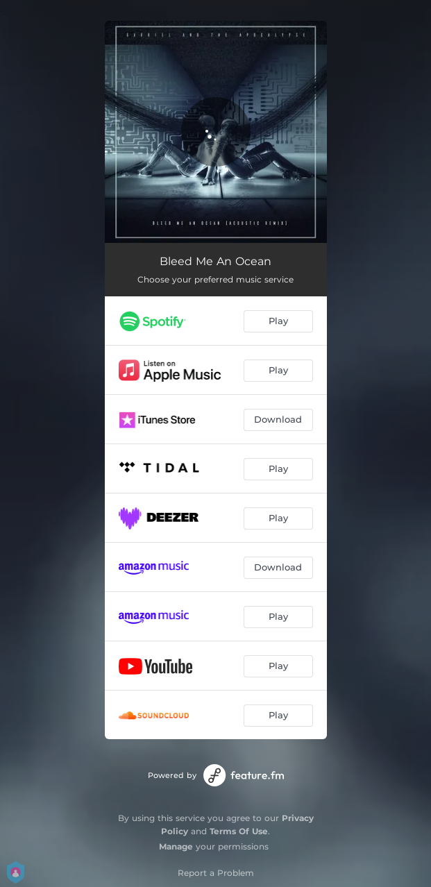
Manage (176, 846)
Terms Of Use (239, 831)
